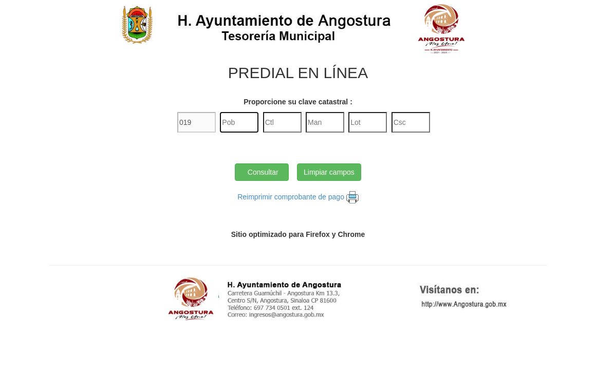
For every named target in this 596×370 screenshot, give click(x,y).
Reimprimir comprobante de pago (290, 197)
